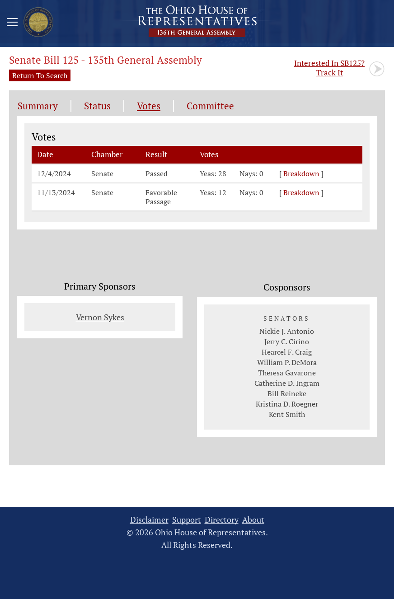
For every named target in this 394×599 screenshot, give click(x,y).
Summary (38, 106)
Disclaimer (149, 519)
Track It (329, 68)
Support (186, 519)
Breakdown (301, 173)
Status (97, 106)
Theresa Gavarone (287, 373)
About (253, 519)
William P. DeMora (287, 362)
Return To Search (39, 75)
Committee (210, 106)
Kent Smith (287, 414)
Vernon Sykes (100, 317)
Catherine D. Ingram (286, 383)
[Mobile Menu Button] (12, 23)
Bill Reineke (286, 393)
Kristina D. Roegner (287, 404)
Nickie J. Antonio (286, 331)
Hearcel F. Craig (287, 352)
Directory (222, 519)
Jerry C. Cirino (286, 341)
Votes (148, 106)
